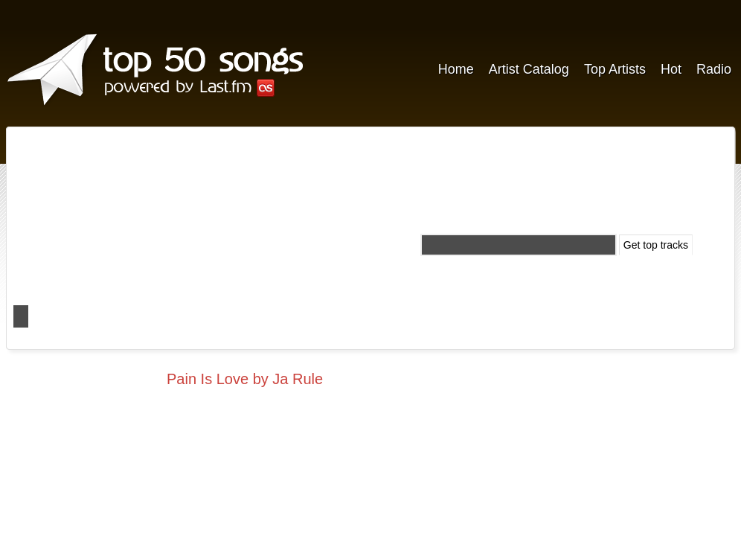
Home (456, 69)
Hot (671, 69)
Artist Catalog (529, 69)
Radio (713, 69)
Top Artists (615, 69)
